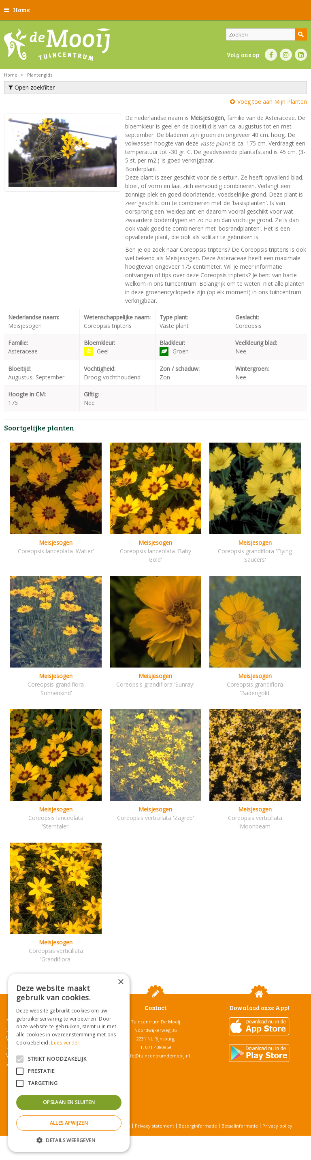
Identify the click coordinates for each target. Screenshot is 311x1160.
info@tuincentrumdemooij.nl (158, 1056)
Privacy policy (277, 1126)
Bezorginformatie (198, 1126)
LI (301, 55)
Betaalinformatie (240, 1126)
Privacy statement (154, 1126)
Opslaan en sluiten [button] (69, 1102)
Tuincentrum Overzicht (176, 1139)
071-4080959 (158, 1047)
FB (271, 55)
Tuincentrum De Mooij (155, 1022)
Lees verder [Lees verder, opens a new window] (65, 1042)
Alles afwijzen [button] (69, 1122)
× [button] (120, 982)
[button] (68, 1140)
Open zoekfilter (32, 87)
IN (286, 55)
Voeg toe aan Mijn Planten (272, 101)
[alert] (69, 1063)
